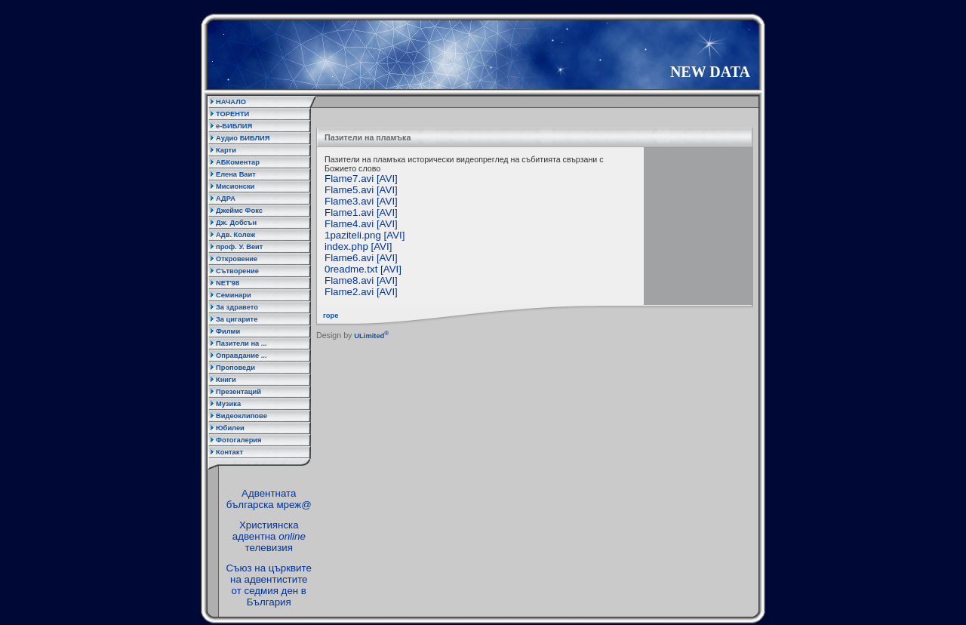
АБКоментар (238, 162)
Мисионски (235, 186)
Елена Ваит (236, 174)
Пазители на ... (241, 343)
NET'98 (227, 283)
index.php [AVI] (358, 246)
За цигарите (236, 319)
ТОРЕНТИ (232, 114)
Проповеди (235, 367)
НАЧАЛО (231, 102)
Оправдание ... (241, 355)
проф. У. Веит (239, 247)
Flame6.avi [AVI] (361, 257)
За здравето (237, 307)
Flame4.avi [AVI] (361, 223)
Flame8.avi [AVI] (361, 280)
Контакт (229, 452)
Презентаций (238, 392)
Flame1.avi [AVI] (361, 212)
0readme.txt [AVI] (363, 269)
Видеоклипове (241, 416)
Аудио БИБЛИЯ (242, 138)
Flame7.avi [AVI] (361, 178)
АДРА (225, 198)
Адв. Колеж (235, 235)
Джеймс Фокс (239, 210)
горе (327, 315)
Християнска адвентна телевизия (269, 536)
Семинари (233, 295)
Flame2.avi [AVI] (361, 291)
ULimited (371, 336)
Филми (228, 331)
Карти (226, 150)
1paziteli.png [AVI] (365, 235)
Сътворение (237, 271)
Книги (226, 379)
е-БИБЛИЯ (234, 126)
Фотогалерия (239, 440)
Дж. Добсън (236, 222)
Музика (228, 404)
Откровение (236, 259)
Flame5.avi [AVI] (361, 190)
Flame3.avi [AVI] (361, 201)
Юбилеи (230, 428)
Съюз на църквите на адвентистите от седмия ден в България (269, 585)
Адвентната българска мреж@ (269, 499)
